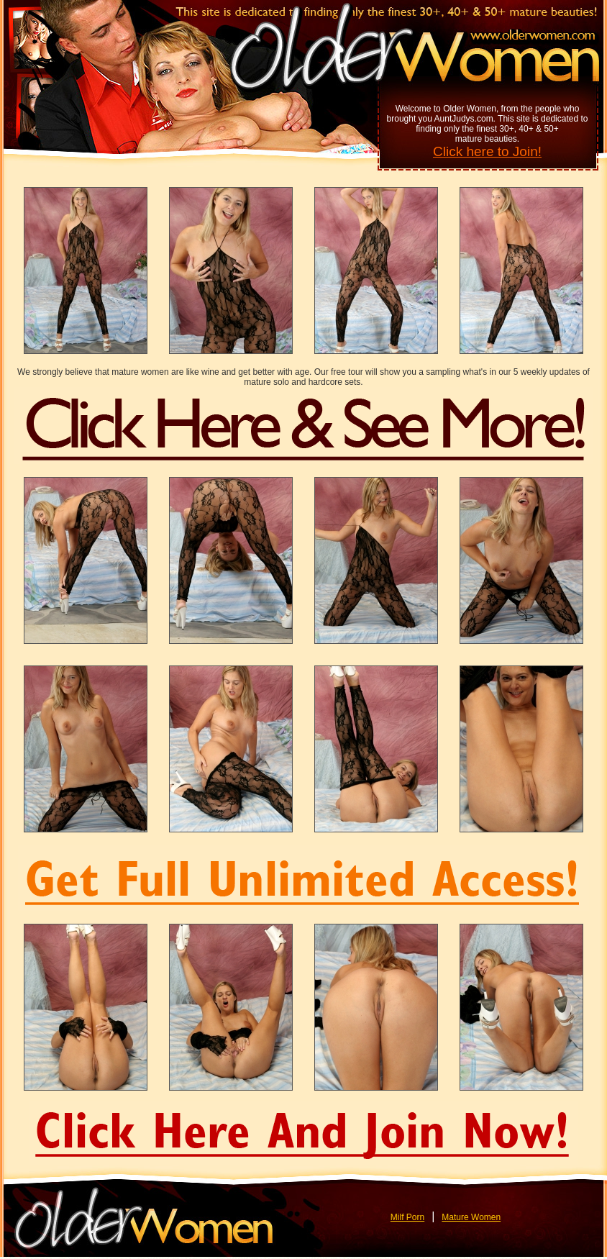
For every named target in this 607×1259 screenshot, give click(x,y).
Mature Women (471, 1217)
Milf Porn (407, 1217)
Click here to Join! (487, 151)
